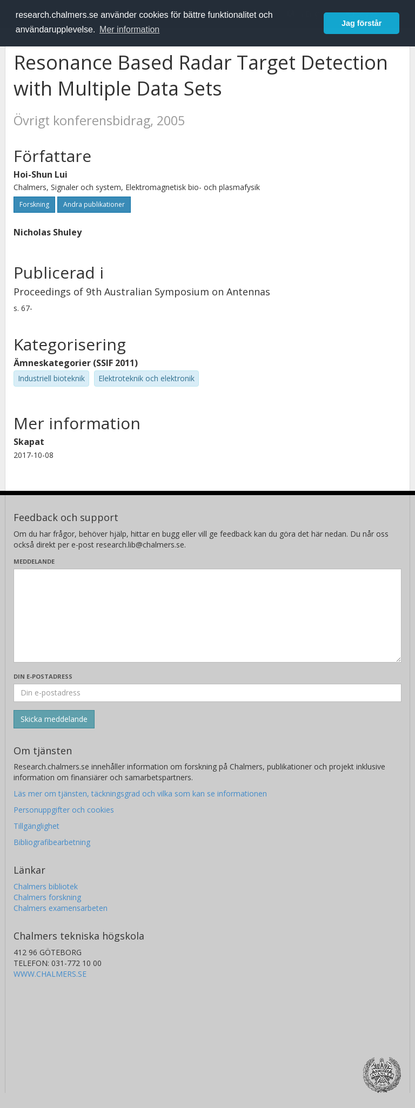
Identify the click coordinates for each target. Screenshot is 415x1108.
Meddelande (34, 561)
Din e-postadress (43, 676)
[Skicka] (54, 719)
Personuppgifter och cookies (64, 810)
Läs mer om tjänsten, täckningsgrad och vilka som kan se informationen (140, 793)
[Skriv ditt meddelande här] (207, 616)
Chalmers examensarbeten (61, 908)
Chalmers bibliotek (46, 886)
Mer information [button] (129, 29)
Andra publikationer (94, 204)
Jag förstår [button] (361, 23)
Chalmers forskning (47, 897)
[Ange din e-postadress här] (207, 693)
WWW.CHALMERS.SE (50, 974)
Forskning (34, 204)
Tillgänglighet (36, 826)
